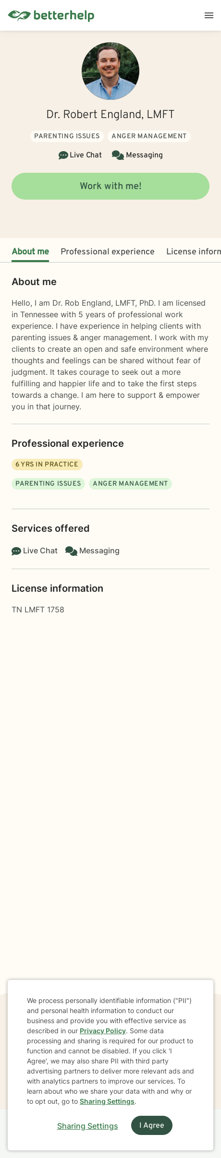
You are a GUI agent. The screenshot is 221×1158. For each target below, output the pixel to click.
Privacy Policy (103, 1031)
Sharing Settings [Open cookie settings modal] (87, 1126)
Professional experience (108, 252)
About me (30, 252)
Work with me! (111, 186)
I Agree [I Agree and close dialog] (151, 1126)
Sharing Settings (107, 1101)
